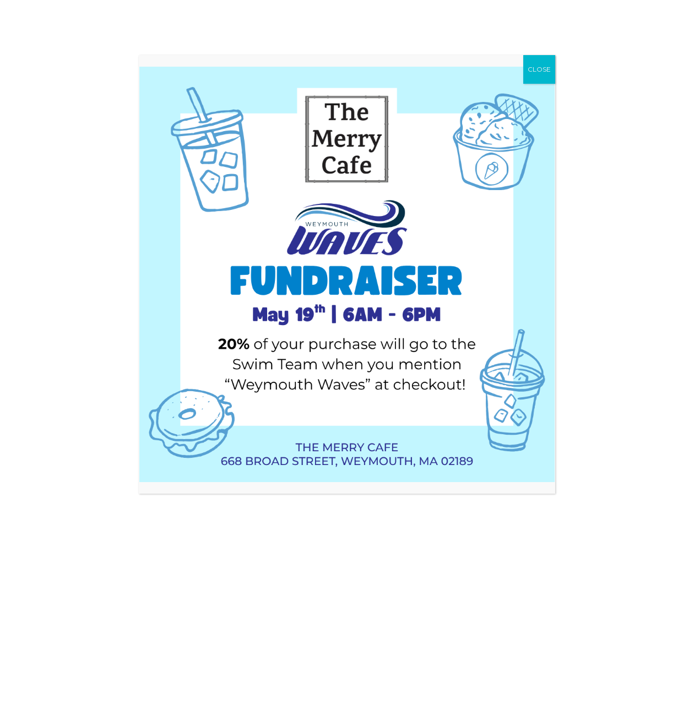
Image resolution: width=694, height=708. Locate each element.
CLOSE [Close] (539, 69)
